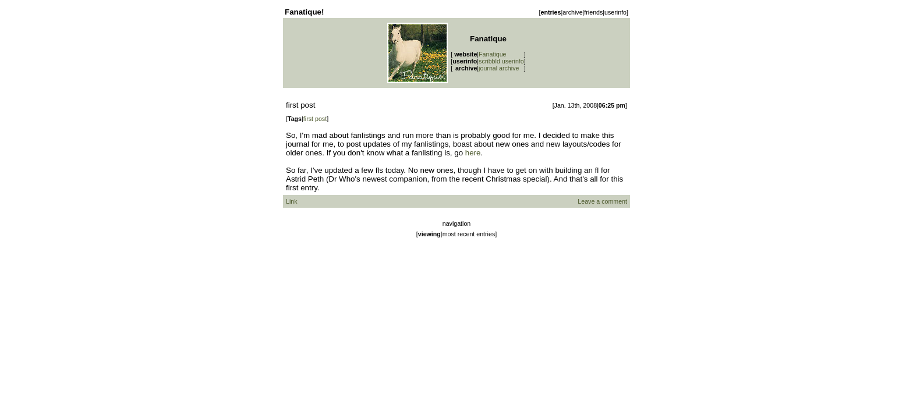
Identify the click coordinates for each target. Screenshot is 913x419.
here (473, 152)
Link (292, 201)
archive (572, 12)
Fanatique (492, 54)
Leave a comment (602, 201)
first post (315, 118)
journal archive (499, 68)
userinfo (615, 12)
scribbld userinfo (501, 61)
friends (593, 12)
